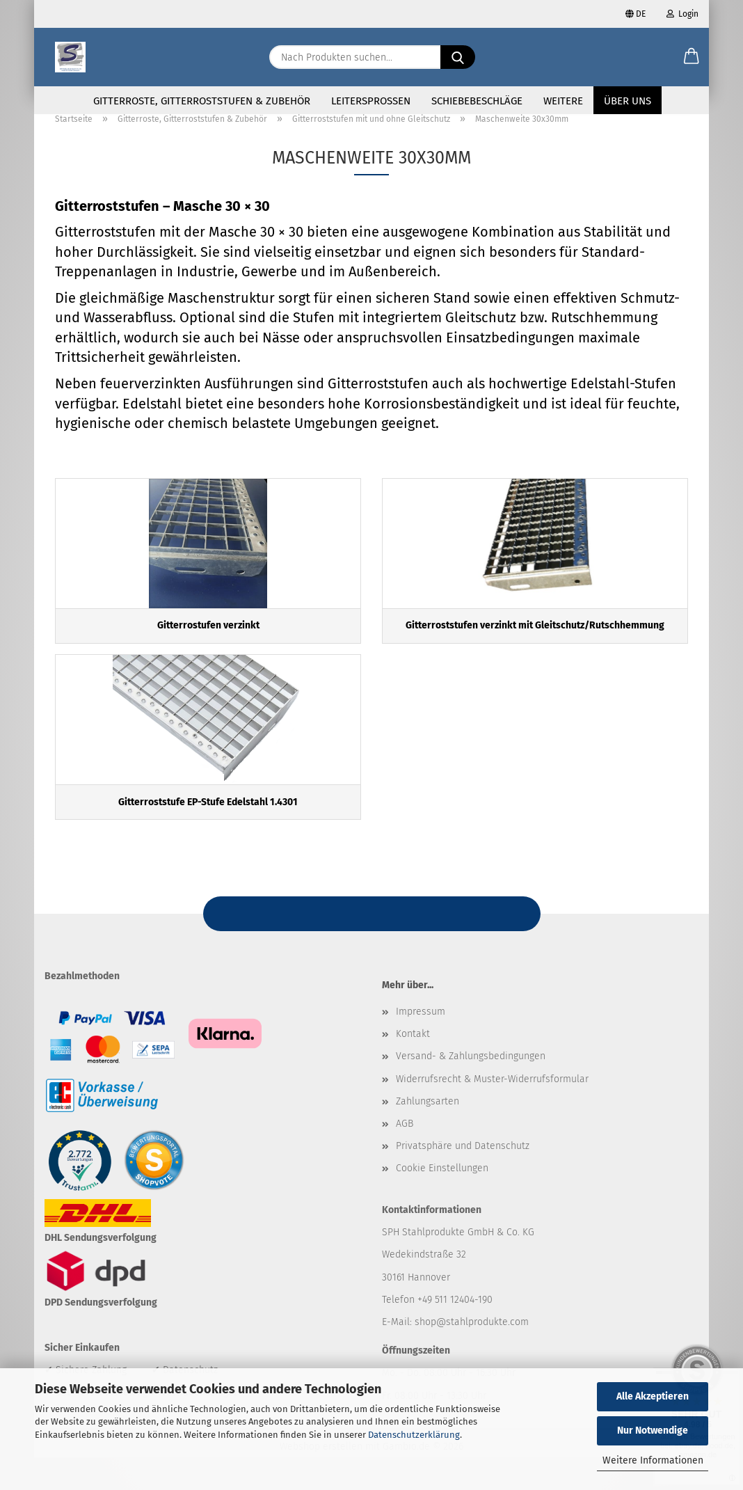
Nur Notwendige (652, 1430)
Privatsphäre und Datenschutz (462, 1178)
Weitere (563, 101)
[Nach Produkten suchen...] (457, 57)
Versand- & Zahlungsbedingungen (470, 1089)
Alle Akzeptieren (652, 1396)
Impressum (420, 1044)
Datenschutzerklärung (414, 1434)
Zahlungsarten (427, 1133)
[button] (691, 57)
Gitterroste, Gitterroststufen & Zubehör (201, 101)
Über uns (627, 101)
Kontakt (413, 1066)
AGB (404, 1156)
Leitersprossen (370, 101)
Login (682, 14)
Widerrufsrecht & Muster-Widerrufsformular (492, 1111)
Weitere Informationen (652, 1460)
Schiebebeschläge (476, 101)
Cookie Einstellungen (442, 1201)
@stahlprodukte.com (482, 1355)
